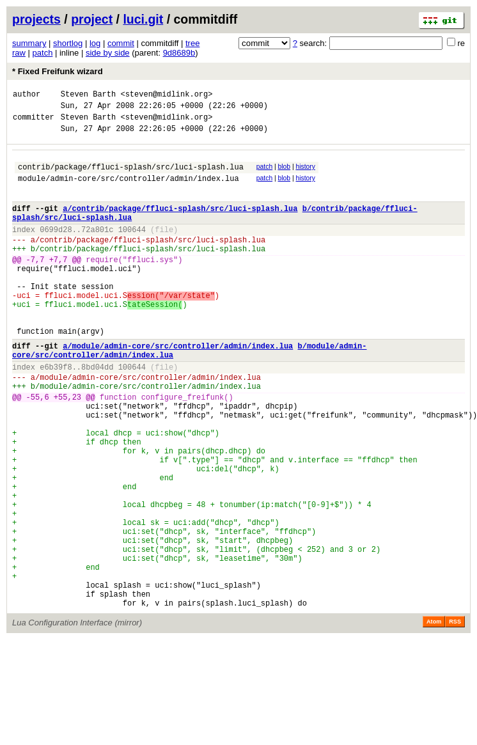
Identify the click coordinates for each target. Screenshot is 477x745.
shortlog (67, 43)
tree (192, 43)
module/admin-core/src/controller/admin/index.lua (128, 189)
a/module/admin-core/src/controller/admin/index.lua (178, 387)
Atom (433, 717)
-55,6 (37, 448)
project (92, 19)
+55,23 (67, 448)
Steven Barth (88, 95)
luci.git (143, 19)
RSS (455, 717)
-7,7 (35, 284)
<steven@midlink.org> (166, 95)
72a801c (97, 248)
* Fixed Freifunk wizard (57, 71)
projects (36, 19)
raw (19, 53)
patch (43, 53)
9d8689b (179, 53)
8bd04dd (97, 412)
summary (29, 43)
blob (284, 174)
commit (120, 43)
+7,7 (58, 284)
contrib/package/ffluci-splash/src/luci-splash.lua (131, 176)
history (305, 174)
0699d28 (56, 248)
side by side (108, 53)
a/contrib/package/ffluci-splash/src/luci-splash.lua (180, 223)
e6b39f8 (56, 412)
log (95, 43)
